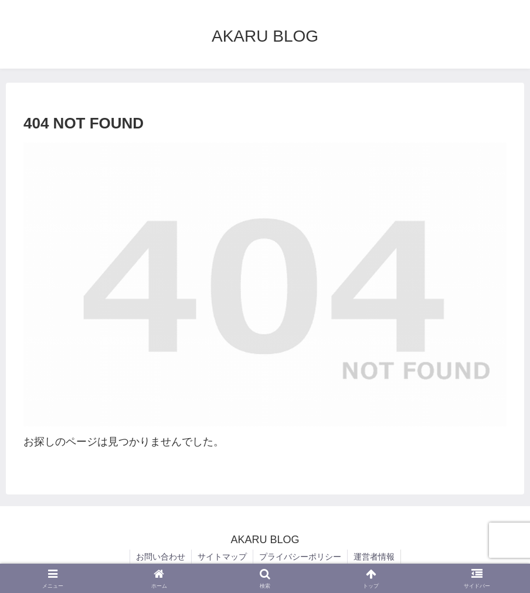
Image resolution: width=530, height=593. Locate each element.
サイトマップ (222, 556)
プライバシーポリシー (300, 556)
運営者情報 (374, 556)
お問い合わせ (160, 556)
